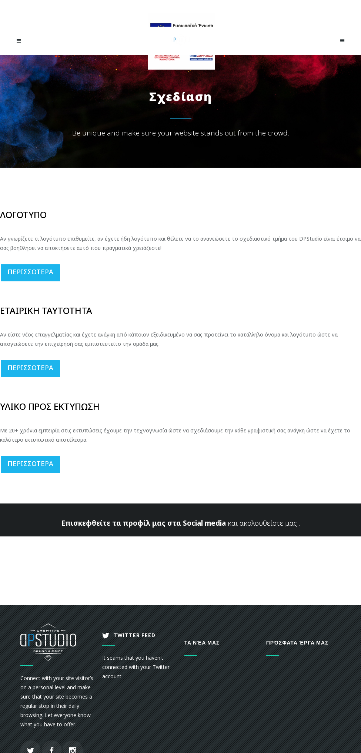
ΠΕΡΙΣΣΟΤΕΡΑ (30, 271)
